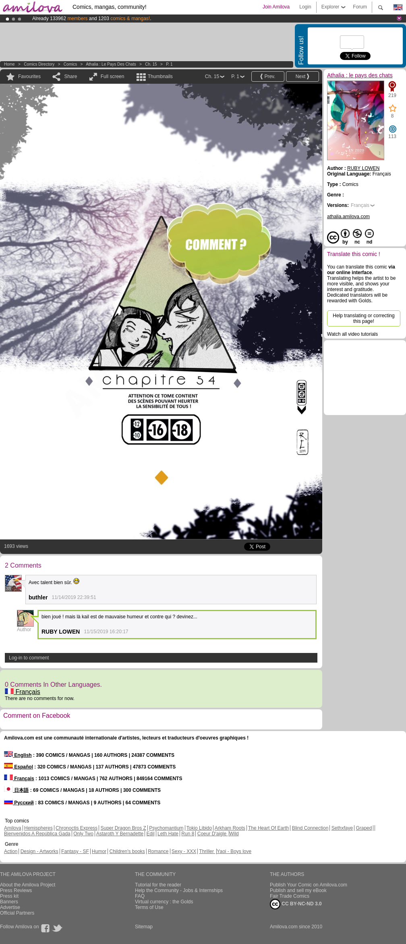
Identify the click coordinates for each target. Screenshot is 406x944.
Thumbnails (160, 76)
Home (9, 64)
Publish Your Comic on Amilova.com (308, 885)
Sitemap (144, 927)
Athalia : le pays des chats (111, 64)
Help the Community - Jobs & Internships (179, 890)
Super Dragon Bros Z (123, 828)
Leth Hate (167, 834)
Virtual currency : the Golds (164, 902)
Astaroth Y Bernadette (120, 834)
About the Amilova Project (27, 885)
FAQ (140, 896)
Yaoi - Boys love (234, 851)
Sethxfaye (342, 828)
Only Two (83, 834)
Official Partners (17, 913)
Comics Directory (39, 64)
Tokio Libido (199, 828)
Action (10, 851)
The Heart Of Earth (268, 828)
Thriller (207, 851)
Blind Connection (310, 828)
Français (22, 691)
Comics (70, 64)
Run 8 (187, 834)
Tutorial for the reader (158, 885)
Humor (99, 851)
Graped (364, 828)
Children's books (127, 851)
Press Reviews (16, 890)
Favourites (29, 76)
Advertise (10, 907)
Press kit (9, 896)
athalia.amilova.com (348, 216)
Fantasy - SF (75, 851)
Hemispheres (38, 828)
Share (70, 76)
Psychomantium (166, 828)
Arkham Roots (230, 828)
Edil (151, 834)
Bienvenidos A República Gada (37, 834)
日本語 (16, 790)
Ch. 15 (151, 64)
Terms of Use (149, 907)
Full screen (112, 76)
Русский (19, 803)
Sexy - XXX (184, 851)
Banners (9, 902)
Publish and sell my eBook (298, 890)
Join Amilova (276, 7)
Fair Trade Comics (289, 896)
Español (18, 767)
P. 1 (169, 64)
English (18, 755)
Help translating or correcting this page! (363, 318)
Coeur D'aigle (212, 834)
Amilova (12, 828)
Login (305, 7)
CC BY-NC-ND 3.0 (296, 904)
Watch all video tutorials (352, 334)
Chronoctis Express (76, 828)
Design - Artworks (39, 851)
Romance (158, 851)
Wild (233, 834)
